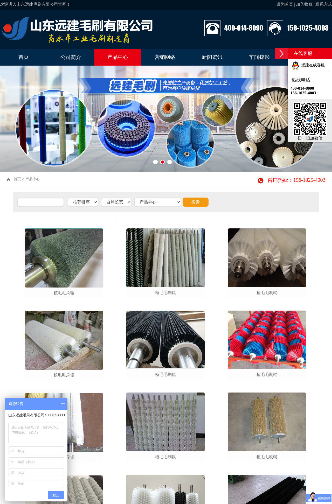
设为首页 (284, 4)
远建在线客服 (308, 65)
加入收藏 (304, 4)
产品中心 (117, 57)
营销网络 (165, 57)
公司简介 (70, 57)
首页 (23, 57)
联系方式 (323, 4)
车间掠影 (259, 57)
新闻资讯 (212, 57)
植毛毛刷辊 (64, 293)
